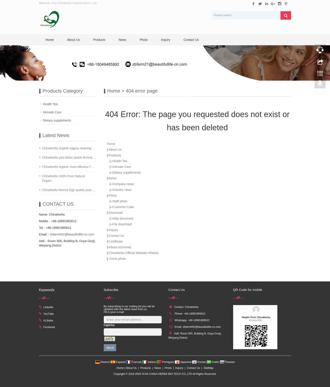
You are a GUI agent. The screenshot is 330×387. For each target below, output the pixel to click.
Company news (123, 184)
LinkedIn (48, 307)
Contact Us (191, 40)
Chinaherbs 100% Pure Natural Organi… (63, 178)
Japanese (183, 362)
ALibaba (48, 320)
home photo (117, 258)
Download (116, 212)
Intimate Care (121, 167)
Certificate (116, 241)
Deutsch (103, 362)
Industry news (121, 190)
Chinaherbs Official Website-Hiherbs (134, 253)
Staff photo (119, 201)
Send (110, 347)
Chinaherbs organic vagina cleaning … (68, 148)
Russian (227, 362)
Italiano (149, 362)
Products (99, 40)
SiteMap (208, 368)
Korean (199, 362)
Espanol (118, 362)
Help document (122, 218)
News (122, 40)
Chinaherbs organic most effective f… (68, 167)
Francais (134, 362)
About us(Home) (120, 247)
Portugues (166, 362)
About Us (73, 40)
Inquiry (165, 40)
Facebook (49, 327)
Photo (144, 40)
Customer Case (123, 207)
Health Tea (119, 161)
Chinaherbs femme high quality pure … (69, 190)
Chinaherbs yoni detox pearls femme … (69, 157)
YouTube (48, 313)
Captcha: (109, 325)
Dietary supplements (126, 172)
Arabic (213, 362)
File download (121, 224)
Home (50, 40)
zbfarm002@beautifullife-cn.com (72, 234)
